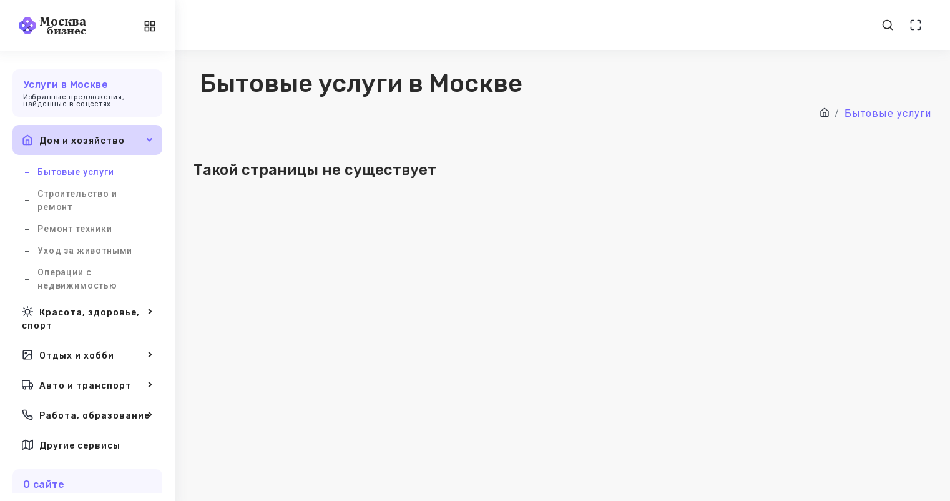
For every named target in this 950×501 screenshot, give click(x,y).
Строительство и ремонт (77, 200)
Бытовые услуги (75, 172)
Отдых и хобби (87, 354)
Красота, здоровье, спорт (87, 317)
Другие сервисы (71, 444)
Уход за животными (84, 250)
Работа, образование (87, 414)
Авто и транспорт (87, 384)
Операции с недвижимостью (77, 278)
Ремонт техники (74, 229)
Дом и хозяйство (87, 139)
